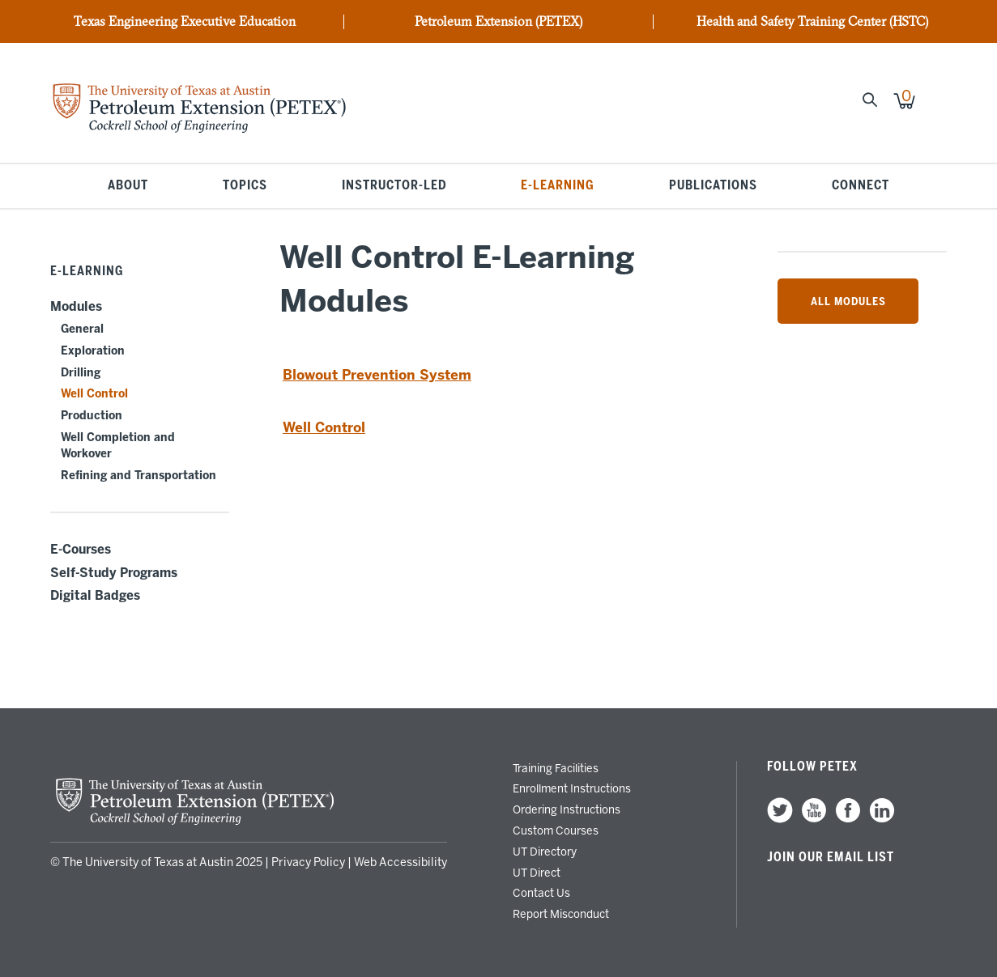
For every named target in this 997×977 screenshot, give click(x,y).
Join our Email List (830, 857)
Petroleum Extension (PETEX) (498, 22)
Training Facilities (556, 768)
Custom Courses (556, 830)
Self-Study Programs (113, 573)
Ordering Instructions (566, 809)
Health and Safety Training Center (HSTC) (812, 22)
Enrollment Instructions (572, 788)
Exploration (93, 351)
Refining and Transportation (138, 475)
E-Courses (80, 549)
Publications (713, 186)
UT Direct (536, 872)
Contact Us (541, 892)
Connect (860, 186)
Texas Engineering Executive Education (185, 22)
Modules (76, 306)
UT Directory (545, 851)
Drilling (80, 373)
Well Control (94, 394)
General (82, 329)
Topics (245, 186)
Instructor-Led (394, 186)
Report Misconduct (561, 913)
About (128, 186)
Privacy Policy (308, 862)
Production (91, 416)
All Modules (848, 301)
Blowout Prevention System (377, 375)
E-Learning (557, 186)
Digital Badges (95, 595)
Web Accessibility (400, 862)
